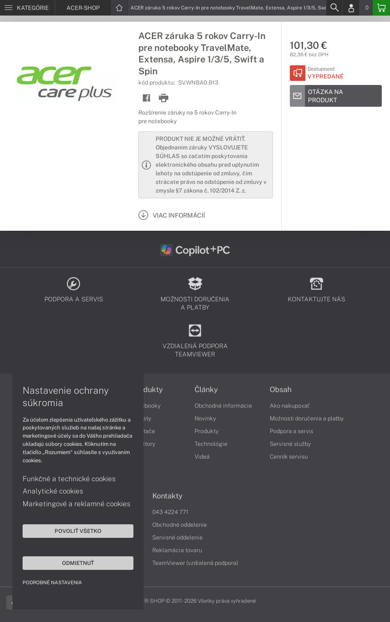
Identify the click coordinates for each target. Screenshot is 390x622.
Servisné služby (290, 444)
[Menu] (27, 8)
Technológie (211, 444)
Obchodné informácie (223, 405)
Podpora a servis (291, 431)
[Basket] (381, 8)
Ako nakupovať (290, 405)
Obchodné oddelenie (179, 524)
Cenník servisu (289, 456)
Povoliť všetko (78, 531)
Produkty (147, 389)
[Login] (351, 8)
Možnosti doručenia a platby (307, 418)
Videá (202, 456)
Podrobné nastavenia (52, 582)
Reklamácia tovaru (177, 550)
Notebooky (146, 405)
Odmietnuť (78, 563)
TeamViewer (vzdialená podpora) (195, 563)
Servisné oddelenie (177, 537)
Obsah (280, 389)
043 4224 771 (170, 512)
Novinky (205, 418)
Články (206, 389)
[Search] (334, 8)
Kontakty (167, 496)
